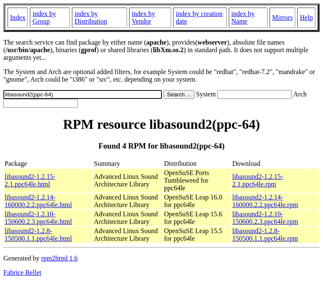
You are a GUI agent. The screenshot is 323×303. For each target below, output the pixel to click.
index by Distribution (90, 17)
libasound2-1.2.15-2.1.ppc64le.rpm (257, 180)
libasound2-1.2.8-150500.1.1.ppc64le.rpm (265, 234)
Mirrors (282, 17)
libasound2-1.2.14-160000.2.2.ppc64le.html (38, 201)
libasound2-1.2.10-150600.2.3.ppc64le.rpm (265, 217)
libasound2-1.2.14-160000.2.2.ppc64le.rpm (265, 201)
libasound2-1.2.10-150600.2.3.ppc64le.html (38, 217)
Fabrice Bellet (22, 272)
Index (17, 17)
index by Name (243, 17)
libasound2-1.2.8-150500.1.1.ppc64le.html (38, 234)
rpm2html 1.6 (59, 258)
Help (306, 17)
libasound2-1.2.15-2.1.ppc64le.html (30, 180)
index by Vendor (143, 17)
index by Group (44, 17)
